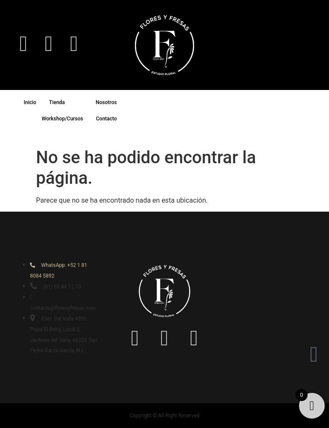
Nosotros (114, 102)
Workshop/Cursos (62, 119)
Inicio (30, 102)
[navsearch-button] (305, 43)
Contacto (106, 119)
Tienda (65, 102)
